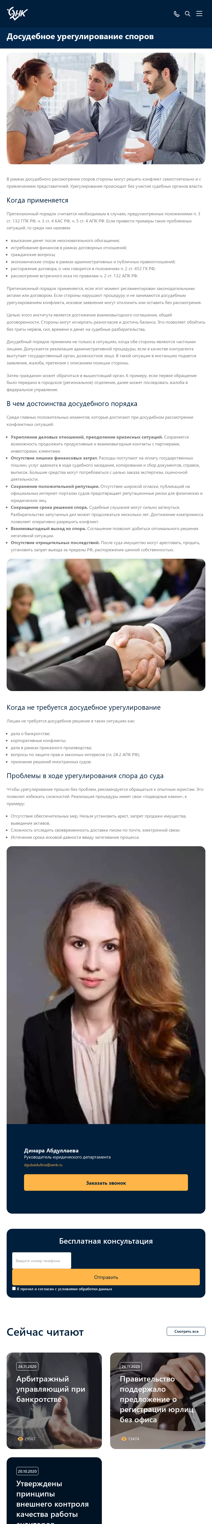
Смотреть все (186, 1331)
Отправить (106, 1276)
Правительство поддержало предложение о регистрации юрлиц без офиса (157, 1398)
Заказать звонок (106, 1182)
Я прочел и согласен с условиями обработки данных (64, 1288)
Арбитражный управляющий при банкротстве (50, 1388)
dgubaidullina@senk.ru (43, 1164)
